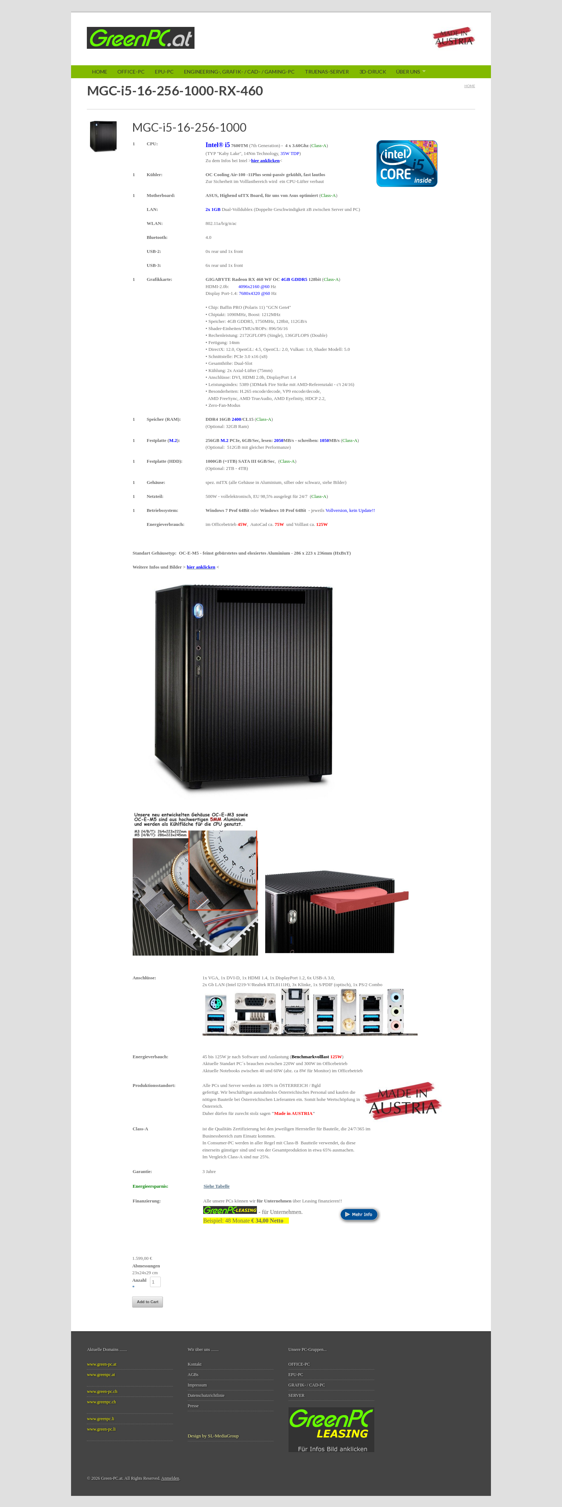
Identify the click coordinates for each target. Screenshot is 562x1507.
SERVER (297, 1395)
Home (99, 72)
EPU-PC (164, 72)
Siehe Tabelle (216, 1186)
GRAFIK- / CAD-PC (307, 1385)
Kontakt (195, 1364)
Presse (193, 1405)
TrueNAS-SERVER (327, 72)
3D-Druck (372, 72)
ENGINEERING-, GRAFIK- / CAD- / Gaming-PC (239, 72)
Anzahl (139, 1280)
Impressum (197, 1385)
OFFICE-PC (299, 1364)
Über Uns (408, 72)
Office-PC (131, 72)
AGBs (193, 1374)
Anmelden (170, 1478)
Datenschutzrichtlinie (206, 1395)
